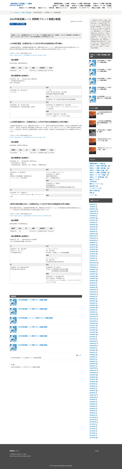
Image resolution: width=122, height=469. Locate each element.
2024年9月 (93, 242)
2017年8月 (93, 426)
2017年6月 (93, 431)
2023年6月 (93, 276)
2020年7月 (93, 352)
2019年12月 (93, 368)
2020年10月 (93, 345)
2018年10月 (93, 397)
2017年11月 (93, 419)
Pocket (97, 450)
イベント (109, 8)
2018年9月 (93, 399)
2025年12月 (93, 211)
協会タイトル (42, 8)
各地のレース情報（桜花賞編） (82, 5)
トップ (11, 12)
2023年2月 (93, 285)
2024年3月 (93, 256)
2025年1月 (93, 233)
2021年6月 (93, 327)
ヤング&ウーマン (84, 8)
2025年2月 (93, 231)
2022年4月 (93, 307)
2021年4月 (93, 332)
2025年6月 (93, 222)
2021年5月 (93, 330)
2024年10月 (93, 240)
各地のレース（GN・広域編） (102, 5)
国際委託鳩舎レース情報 (61, 3)
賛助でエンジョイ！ (62, 8)
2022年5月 (93, 305)
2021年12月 (93, 316)
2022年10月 (93, 294)
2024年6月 (93, 249)
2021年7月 (93, 325)
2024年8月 (93, 245)
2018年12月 (93, 395)
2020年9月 (93, 348)
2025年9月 (93, 215)
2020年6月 (93, 354)
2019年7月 (93, 379)
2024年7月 (93, 247)
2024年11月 (93, 238)
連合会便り (73, 8)
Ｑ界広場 (51, 8)
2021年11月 (93, 319)
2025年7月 (93, 220)
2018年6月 (93, 404)
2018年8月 (93, 401)
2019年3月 (93, 388)
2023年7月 (93, 274)
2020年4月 (93, 359)
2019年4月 (93, 386)
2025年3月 (93, 229)
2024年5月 (93, 251)
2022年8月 (93, 298)
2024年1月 (93, 260)
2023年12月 (93, 262)
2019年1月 (93, 392)
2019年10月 (93, 372)
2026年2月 (93, 206)
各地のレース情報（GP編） (61, 5)
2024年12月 (93, 236)
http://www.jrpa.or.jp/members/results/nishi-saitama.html (31, 216)
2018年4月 (93, 408)
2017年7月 (93, 428)
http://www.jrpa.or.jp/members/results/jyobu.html (28, 137)
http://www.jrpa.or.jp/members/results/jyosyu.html (28, 55)
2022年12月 (93, 289)
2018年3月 (93, 410)
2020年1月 (93, 366)
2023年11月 (93, 265)
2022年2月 (93, 312)
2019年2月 (93, 390)
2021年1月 (93, 339)
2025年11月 (93, 213)
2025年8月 (93, 218)
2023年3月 (93, 283)
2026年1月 (93, 209)
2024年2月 (93, 258)
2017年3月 (93, 437)
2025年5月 (93, 224)
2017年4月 (93, 435)
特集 (103, 8)
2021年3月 (93, 334)
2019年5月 (93, 384)
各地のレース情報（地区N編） (102, 3)
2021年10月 (93, 321)
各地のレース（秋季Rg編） (27, 8)
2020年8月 (93, 350)
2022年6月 (93, 303)
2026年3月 (93, 204)
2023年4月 (93, 280)
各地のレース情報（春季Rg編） (81, 3)
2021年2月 (93, 336)
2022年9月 (93, 296)
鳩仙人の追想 (96, 8)
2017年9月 (93, 424)
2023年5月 (93, 278)
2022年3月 (93, 310)
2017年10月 (93, 422)
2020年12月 (93, 341)
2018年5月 (93, 406)
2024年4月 (93, 254)
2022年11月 (93, 292)
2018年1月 (93, 415)
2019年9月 (93, 375)
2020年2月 (93, 363)
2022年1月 (93, 314)
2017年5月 (93, 433)
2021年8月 (93, 323)
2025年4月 (93, 227)
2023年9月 (93, 269)
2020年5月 (93, 357)
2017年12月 (93, 417)
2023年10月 (93, 267)
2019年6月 (93, 381)
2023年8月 (93, 271)
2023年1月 (93, 287)
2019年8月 (93, 377)
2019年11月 (93, 370)
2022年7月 (93, 301)
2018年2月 (93, 413)
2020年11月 (93, 343)
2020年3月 (93, 361)
